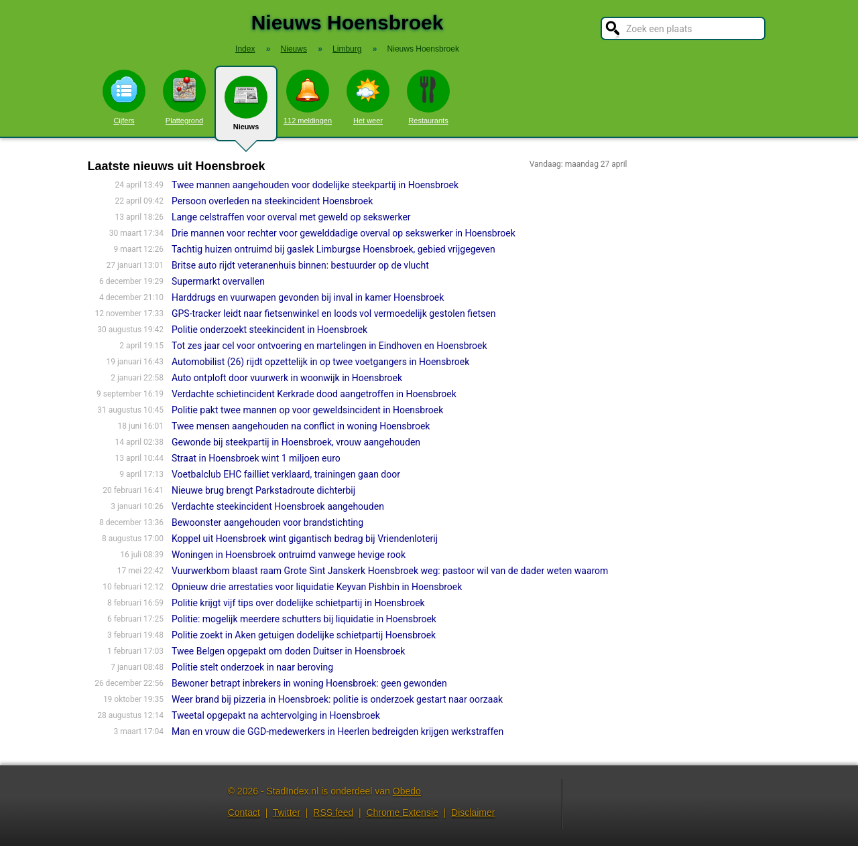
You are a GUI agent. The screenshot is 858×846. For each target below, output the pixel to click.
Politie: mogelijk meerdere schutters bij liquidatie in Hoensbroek (304, 619)
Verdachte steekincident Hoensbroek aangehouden (278, 506)
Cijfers (124, 97)
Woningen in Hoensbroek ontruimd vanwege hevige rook (289, 554)
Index (245, 49)
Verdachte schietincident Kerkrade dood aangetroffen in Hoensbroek (314, 394)
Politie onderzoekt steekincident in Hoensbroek (269, 329)
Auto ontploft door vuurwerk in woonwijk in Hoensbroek (287, 377)
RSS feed (333, 812)
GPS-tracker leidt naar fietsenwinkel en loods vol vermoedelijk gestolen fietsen (333, 313)
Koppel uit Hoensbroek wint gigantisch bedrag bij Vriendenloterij (305, 538)
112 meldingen (308, 97)
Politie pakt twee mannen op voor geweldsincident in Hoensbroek (307, 410)
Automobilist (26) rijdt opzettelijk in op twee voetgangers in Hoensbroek (320, 361)
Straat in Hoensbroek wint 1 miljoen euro (256, 458)
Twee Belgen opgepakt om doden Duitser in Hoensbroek (288, 651)
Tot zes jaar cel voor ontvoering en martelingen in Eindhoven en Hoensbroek (329, 345)
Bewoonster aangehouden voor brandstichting (267, 522)
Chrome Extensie (402, 812)
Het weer (368, 97)
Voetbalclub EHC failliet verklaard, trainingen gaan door (286, 474)
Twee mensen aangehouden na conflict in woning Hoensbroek (301, 426)
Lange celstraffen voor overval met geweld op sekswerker (291, 217)
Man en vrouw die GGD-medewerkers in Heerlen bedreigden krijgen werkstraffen (337, 731)
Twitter (286, 812)
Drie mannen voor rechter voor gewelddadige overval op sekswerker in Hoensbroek (343, 233)
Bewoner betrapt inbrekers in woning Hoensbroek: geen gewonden (309, 683)
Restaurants (428, 97)
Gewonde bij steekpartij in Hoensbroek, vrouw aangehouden (296, 442)
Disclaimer (473, 812)
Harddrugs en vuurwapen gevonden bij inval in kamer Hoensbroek (308, 297)
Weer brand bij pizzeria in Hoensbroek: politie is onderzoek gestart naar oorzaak (337, 699)
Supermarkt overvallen (218, 281)
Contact (244, 812)
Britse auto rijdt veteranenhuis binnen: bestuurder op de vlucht (300, 265)
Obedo (407, 791)
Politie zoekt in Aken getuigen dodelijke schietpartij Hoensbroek (304, 635)
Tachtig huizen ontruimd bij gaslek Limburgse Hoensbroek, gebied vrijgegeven (333, 249)
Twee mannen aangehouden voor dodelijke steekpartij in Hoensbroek (315, 185)
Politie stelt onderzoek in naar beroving (252, 667)
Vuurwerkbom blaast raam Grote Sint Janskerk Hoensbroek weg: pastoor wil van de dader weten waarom (390, 570)
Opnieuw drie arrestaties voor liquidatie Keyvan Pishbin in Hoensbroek (317, 586)
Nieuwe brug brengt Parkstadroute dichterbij (263, 490)
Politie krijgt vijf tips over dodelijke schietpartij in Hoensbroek (298, 602)
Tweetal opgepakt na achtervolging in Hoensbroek (276, 715)
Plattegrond (184, 97)
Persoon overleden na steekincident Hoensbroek (272, 201)
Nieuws (246, 108)
